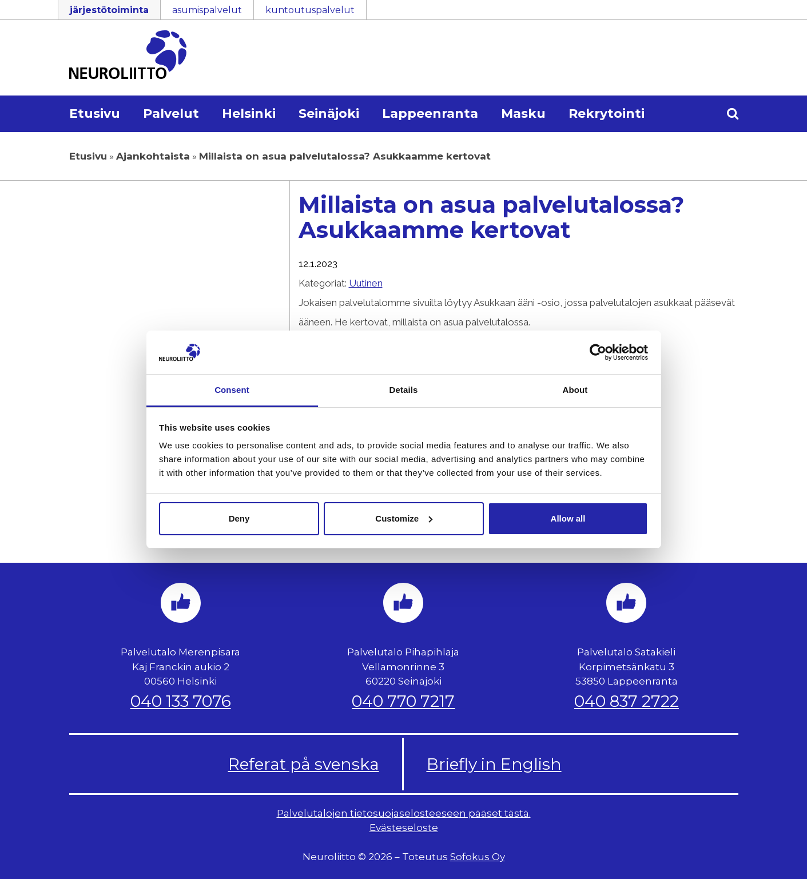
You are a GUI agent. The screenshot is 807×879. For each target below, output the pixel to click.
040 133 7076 (180, 701)
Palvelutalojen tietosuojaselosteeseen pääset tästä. (404, 813)
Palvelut (171, 113)
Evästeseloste (403, 827)
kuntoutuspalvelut (310, 10)
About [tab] (575, 390)
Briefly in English (494, 764)
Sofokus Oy (477, 856)
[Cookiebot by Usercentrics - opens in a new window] (598, 352)
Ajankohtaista (153, 156)
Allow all (568, 518)
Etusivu (94, 113)
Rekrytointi (607, 113)
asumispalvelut (207, 10)
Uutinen (366, 283)
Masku (523, 113)
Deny (239, 518)
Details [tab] (403, 390)
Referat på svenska (303, 764)
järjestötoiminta (109, 10)
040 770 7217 (403, 701)
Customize (403, 518)
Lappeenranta (430, 113)
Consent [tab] (231, 390)
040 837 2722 (626, 701)
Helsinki (249, 113)
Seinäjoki (329, 113)
